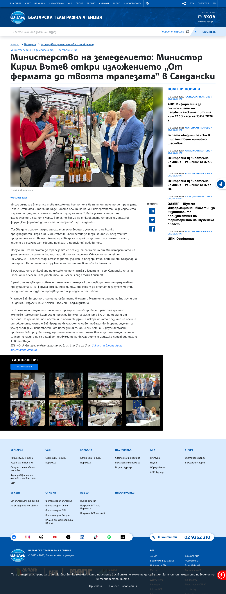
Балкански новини (90, 457)
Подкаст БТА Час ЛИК (92, 513)
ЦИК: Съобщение (181, 239)
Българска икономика (127, 462)
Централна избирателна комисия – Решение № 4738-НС (190, 162)
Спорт (79, 3)
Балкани (39, 3)
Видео (116, 3)
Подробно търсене (172, 31)
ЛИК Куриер (157, 472)
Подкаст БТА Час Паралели (90, 507)
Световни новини (55, 457)
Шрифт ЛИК (192, 556)
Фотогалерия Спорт (57, 515)
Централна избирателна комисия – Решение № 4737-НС (190, 185)
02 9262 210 (197, 537)
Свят (28, 3)
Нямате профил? (207, 21)
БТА (192, 3)
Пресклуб (203, 3)
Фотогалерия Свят (56, 505)
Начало (14, 44)
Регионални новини (21, 462)
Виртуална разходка (162, 560)
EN (214, 3)
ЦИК (12, 482)
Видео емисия (88, 500)
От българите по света (24, 500)
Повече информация (123, 586)
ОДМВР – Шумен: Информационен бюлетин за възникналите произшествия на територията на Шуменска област (191, 214)
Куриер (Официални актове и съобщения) (67, 44)
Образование (157, 467)
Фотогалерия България (58, 500)
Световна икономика (127, 457)
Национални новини (21, 457)
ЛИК (69, 3)
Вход (209, 16)
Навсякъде (209, 31)
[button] (147, 3)
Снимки (104, 3)
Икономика (56, 3)
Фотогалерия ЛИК (56, 510)
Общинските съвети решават (22, 469)
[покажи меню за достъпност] (221, 575)
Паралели (50, 462)
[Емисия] (195, 31)
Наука (153, 462)
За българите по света (24, 505)
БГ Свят (91, 3)
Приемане (96, 586)
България (15, 3)
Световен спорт (195, 457)
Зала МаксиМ (192, 565)
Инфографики (132, 3)
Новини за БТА (158, 565)
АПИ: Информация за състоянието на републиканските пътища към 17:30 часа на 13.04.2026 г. (190, 112)
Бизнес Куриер (123, 467)
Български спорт (195, 462)
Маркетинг (191, 560)
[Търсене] (187, 31)
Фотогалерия (24, 366)
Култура (155, 457)
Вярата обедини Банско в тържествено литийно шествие (189, 139)
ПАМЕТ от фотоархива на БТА (59, 521)
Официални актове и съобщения (190, 97)
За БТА (153, 556)
